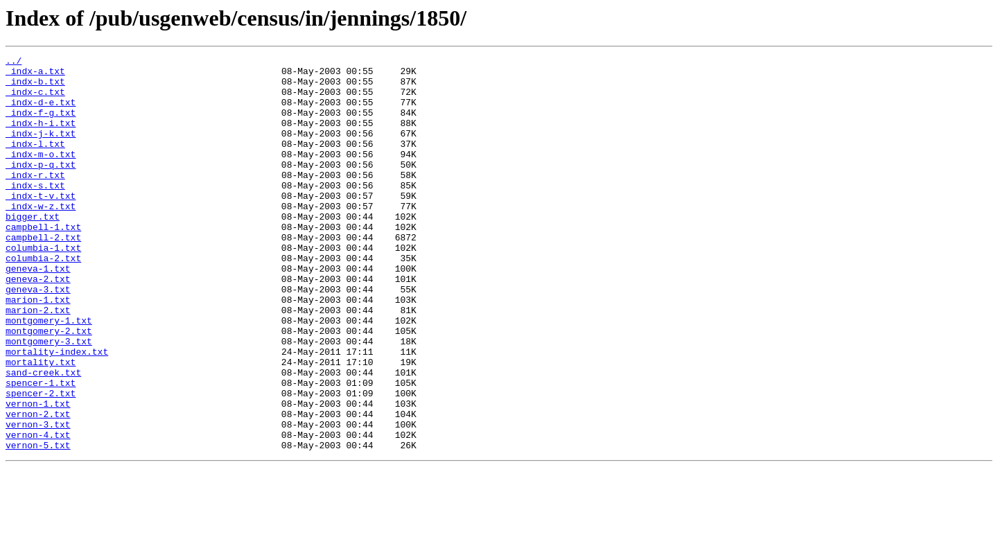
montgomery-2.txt (49, 386)
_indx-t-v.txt (41, 224)
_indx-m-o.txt (41, 174)
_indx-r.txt (35, 199)
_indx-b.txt (35, 87)
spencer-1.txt (41, 449)
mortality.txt (41, 424)
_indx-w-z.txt (41, 237)
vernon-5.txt (38, 524)
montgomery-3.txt (49, 399)
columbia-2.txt (43, 299)
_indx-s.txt (35, 212)
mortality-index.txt (57, 411)
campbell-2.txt (43, 274)
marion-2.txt (38, 361)
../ (13, 62)
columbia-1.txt (43, 287)
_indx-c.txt (35, 100)
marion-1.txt (38, 349)
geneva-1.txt (38, 312)
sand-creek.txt (43, 436)
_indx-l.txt (35, 162)
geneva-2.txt (38, 324)
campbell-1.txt (43, 262)
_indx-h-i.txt (41, 137)
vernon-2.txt (38, 486)
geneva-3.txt (38, 337)
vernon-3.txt (38, 499)
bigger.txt (33, 249)
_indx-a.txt (35, 75)
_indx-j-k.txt (41, 149)
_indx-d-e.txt (41, 112)
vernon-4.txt (38, 511)
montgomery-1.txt (49, 374)
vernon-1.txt (38, 474)
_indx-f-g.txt (41, 124)
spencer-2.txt (41, 461)
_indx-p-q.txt (41, 187)
